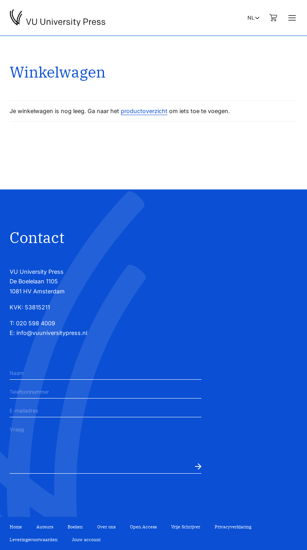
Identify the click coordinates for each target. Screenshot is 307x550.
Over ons (106, 527)
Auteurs (44, 527)
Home (16, 527)
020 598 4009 (35, 323)
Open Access (143, 527)
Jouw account (86, 539)
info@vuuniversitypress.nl (51, 332)
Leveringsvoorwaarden (34, 539)
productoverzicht (144, 111)
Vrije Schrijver (185, 527)
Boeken (75, 527)
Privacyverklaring (233, 527)
